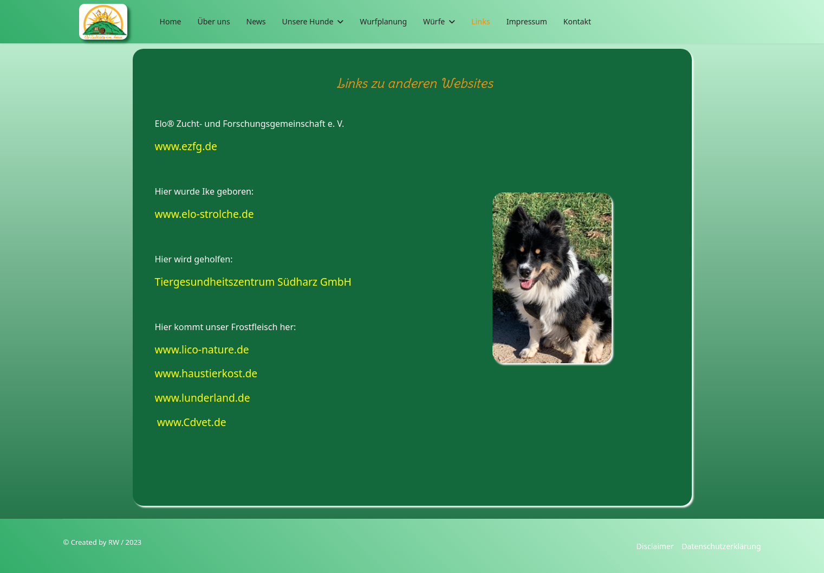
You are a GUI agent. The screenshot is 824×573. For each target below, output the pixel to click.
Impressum (527, 21)
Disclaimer (654, 546)
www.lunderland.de (202, 397)
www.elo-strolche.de (204, 214)
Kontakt (577, 21)
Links (480, 21)
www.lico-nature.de (202, 349)
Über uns (213, 21)
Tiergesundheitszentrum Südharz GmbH (253, 281)
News (256, 21)
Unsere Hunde (308, 21)
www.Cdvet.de (191, 422)
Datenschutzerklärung (721, 546)
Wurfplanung (383, 21)
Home (170, 21)
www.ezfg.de (186, 146)
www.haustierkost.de (206, 373)
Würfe (434, 21)
